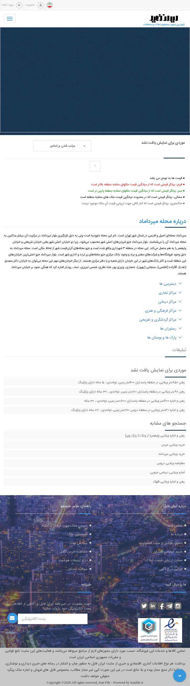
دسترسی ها (171, 284)
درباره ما (176, 534)
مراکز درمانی (170, 302)
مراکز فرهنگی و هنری (163, 311)
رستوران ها (171, 329)
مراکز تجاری (170, 293)
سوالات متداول (77, 569)
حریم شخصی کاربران (167, 552)
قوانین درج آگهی (170, 569)
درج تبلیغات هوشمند (73, 560)
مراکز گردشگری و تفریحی (160, 320)
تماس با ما (175, 526)
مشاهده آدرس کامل (74, 552)
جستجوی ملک (77, 534)
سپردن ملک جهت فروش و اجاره (65, 526)
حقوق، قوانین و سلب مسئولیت (160, 543)
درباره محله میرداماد (162, 221)
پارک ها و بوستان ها (164, 338)
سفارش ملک (79, 543)
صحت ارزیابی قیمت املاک (164, 560)
